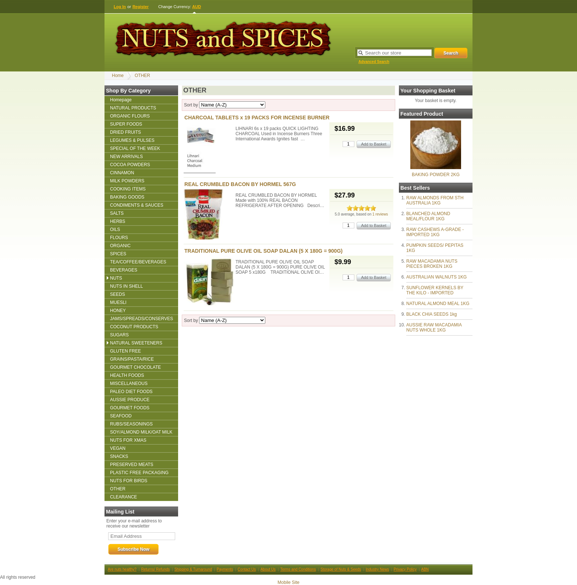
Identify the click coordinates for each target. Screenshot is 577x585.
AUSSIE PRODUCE (129, 399)
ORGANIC (120, 245)
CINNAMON (122, 172)
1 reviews (380, 214)
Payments (225, 569)
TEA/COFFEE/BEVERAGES (138, 262)
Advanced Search (373, 62)
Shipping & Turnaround (193, 569)
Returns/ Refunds (155, 569)
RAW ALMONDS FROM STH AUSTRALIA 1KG (435, 200)
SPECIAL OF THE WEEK (135, 148)
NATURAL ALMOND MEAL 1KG (438, 303)
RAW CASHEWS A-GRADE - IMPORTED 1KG (435, 232)
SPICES (118, 253)
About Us (268, 569)
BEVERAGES (123, 270)
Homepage (121, 99)
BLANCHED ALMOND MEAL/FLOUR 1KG (428, 216)
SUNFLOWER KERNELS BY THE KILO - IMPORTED (434, 290)
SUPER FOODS (126, 124)
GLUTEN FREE (125, 351)
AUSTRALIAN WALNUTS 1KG (436, 277)
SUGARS (119, 334)
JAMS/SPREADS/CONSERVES (141, 318)
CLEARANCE (123, 497)
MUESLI (118, 302)
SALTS (117, 213)
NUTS (116, 278)
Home (118, 75)
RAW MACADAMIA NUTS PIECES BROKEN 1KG (431, 264)
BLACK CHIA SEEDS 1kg (431, 314)
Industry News (377, 569)
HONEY (118, 310)
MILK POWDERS (127, 180)
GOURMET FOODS (129, 407)
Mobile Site (288, 582)
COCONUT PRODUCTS (134, 326)
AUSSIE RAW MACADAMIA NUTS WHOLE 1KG (433, 327)
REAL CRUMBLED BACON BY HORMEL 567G (240, 184)
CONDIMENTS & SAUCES (136, 205)
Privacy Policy (405, 569)
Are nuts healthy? (122, 569)
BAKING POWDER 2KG (436, 174)
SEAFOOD (121, 415)
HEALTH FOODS (127, 375)
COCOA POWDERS (130, 164)
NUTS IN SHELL (126, 286)
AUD (196, 6)
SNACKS (119, 456)
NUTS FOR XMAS (128, 440)
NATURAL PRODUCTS (133, 108)
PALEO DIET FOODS (131, 391)
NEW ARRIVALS (126, 156)
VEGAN (117, 448)
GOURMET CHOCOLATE (135, 367)
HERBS (117, 221)
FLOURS (119, 237)
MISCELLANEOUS (129, 383)
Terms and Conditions (298, 569)
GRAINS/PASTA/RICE (132, 359)
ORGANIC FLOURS (130, 116)
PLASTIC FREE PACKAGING (139, 472)
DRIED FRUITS (125, 132)
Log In (120, 6)
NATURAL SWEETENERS (136, 343)
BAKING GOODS (127, 197)
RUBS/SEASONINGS (131, 424)
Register (140, 6)
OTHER (142, 75)
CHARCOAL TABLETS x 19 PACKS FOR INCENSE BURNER (256, 117)
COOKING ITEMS (128, 189)
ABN (425, 569)
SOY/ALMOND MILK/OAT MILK (141, 432)
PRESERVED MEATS (131, 464)
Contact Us (247, 569)
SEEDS (117, 294)
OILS (115, 229)
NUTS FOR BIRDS (128, 480)
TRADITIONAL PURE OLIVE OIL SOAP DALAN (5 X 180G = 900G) (263, 251)
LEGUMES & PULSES (132, 140)
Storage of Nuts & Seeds (341, 569)
